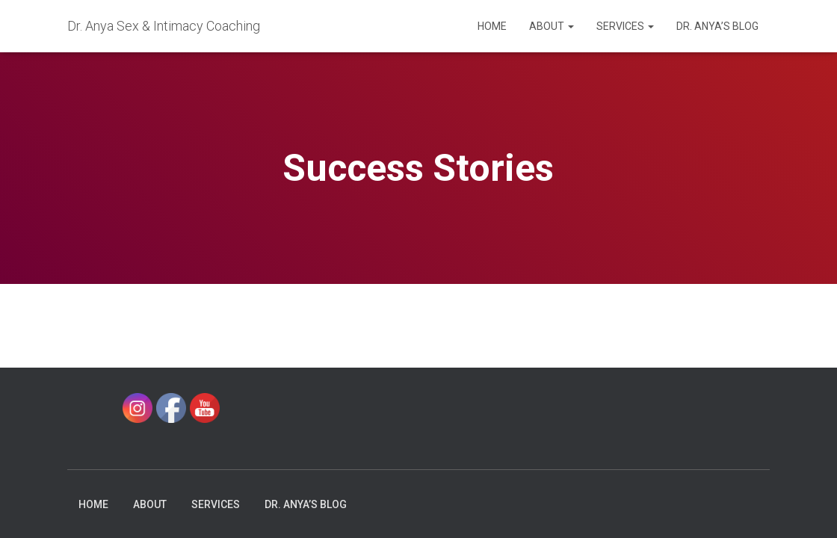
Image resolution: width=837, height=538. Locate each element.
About (551, 26)
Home (492, 26)
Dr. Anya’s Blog (717, 26)
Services (625, 26)
